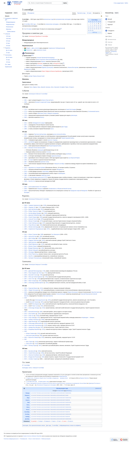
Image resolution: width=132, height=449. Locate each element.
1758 (25, 271)
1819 (25, 221)
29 (90, 30)
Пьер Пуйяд (32, 317)
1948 (25, 250)
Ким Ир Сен (32, 181)
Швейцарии (62, 173)
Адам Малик (32, 321)
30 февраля (47, 421)
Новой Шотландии (71, 109)
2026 (62, 390)
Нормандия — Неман (88, 317)
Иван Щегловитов (48, 296)
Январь (28, 393)
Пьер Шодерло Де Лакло (35, 272)
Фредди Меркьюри (33, 248)
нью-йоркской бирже (74, 157)
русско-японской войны (59, 134)
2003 (25, 351)
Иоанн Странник (33, 234)
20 (100, 27)
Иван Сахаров (32, 280)
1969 (25, 252)
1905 (25, 134)
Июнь (28, 404)
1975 (25, 167)
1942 (42, 227)
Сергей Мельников (34, 353)
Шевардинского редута (39, 123)
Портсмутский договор (40, 134)
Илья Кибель (32, 313)
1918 (25, 140)
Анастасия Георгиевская (35, 325)
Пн (88, 21)
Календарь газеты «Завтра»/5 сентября (33, 367)
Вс (100, 21)
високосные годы (48, 19)
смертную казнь (45, 175)
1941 (25, 147)
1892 (43, 304)
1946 (25, 157)
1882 (25, 126)
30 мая (59, 390)
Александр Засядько (34, 308)
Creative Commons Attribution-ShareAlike (32, 436)
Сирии (31, 159)
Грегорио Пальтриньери (35, 258)
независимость (53, 188)
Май (28, 402)
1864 (43, 215)
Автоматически (112, 39)
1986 (25, 175)
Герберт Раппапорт (34, 319)
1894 (40, 335)
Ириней (43, 87)
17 (94, 27)
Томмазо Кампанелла (34, 205)
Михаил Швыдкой (33, 250)
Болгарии (26, 192)
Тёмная (110, 45)
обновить (68, 390)
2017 (25, 355)
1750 (25, 211)
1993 (25, 331)
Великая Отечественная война (37, 147)
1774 (25, 111)
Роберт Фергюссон (34, 211)
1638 (25, 207)
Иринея (43, 61)
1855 (40, 217)
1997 (25, 339)
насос (52, 128)
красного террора (52, 140)
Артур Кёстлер (33, 236)
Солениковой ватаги (93, 111)
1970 (25, 313)
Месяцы (58, 388)
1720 (43, 271)
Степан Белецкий (60, 294)
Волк (31, 87)
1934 (25, 244)
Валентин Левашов (34, 337)
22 (90, 28)
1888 (25, 229)
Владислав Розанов (34, 357)
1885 (25, 128)
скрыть (15, 12)
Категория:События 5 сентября (38, 93)
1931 (38, 333)
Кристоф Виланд (33, 209)
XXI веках (29, 29)
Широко (110, 33)
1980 (25, 173)
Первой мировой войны (67, 138)
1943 (25, 154)
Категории (25, 425)
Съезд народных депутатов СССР (38, 177)
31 (70, 393)
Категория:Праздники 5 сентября (38, 36)
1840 (45, 213)
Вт (90, 21)
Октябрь (27, 414)
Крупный (110, 24)
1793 (25, 115)
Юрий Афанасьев (33, 244)
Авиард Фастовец (33, 327)
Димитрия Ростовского (94, 383)
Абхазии (59, 188)
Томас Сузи (35, 305)
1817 (25, 219)
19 (98, 27)
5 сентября (27, 365)
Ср (92, 21)
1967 (25, 161)
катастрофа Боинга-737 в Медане (38, 186)
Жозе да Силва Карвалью (36, 276)
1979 (25, 317)
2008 (25, 188)
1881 (25, 225)
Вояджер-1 (60, 169)
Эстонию (48, 152)
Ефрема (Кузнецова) (47, 67)
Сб (98, 21)
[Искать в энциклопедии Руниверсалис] (45, 3)
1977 (25, 169)
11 (96, 25)
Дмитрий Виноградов (34, 271)
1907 (39, 345)
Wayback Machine (84, 378)
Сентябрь (95, 19)
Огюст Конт (32, 278)
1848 (25, 275)
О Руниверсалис (23, 438)
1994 (25, 258)
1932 (43, 357)
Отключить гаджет (111, 52)
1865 (25, 282)
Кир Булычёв (32, 351)
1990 (25, 256)
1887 (41, 302)
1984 (25, 254)
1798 (38, 278)
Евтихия (40, 63)
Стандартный (111, 22)
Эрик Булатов (32, 242)
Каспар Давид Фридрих (35, 213)
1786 (25, 217)
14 (88, 27)
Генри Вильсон (33, 225)
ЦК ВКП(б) (31, 142)
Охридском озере (75, 190)
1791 (25, 215)
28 (88, 30)
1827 (25, 124)
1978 (25, 171)
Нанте (51, 100)
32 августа (70, 421)
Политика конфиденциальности (11, 438)
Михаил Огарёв (33, 221)
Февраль (27, 395)
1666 (25, 102)
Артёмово (68, 154)
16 (92, 27)
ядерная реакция (56, 156)
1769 (41, 275)
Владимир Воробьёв (34, 329)
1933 (25, 242)
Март (28, 397)
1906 (25, 290)
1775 (25, 113)
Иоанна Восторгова (73, 67)
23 (92, 28)
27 (100, 28)
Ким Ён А (31, 256)
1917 (38, 321)
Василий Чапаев (33, 302)
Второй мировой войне (55, 145)
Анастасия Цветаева (31, 335)
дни (64, 388)
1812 (25, 123)
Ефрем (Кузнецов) (73, 292)
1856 (25, 276)
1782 (46, 276)
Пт (96, 21)
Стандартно (111, 30)
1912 (25, 238)
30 (92, 30)
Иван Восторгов (95, 292)
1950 (25, 159)
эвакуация (40, 150)
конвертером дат (63, 376)
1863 (25, 280)
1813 (41, 209)
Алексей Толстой (33, 219)
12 (98, 25)
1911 (38, 317)
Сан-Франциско (55, 234)
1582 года (33, 24)
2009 (25, 190)
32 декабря (34, 421)
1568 (25, 205)
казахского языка (41, 50)
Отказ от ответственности (34, 438)
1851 (49, 300)
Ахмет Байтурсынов (34, 223)
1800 (25, 117)
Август (28, 409)
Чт (94, 21)
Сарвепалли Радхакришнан (36, 229)
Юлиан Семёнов (30, 333)
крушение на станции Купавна (37, 167)
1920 (37, 315)
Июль (28, 407)
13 (100, 25)
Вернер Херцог (33, 246)
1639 (44, 205)
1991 (25, 177)
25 (96, 28)
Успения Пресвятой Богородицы (45, 57)
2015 (42, 244)
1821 (41, 288)
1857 (25, 278)
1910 (43, 308)
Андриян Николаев (34, 240)
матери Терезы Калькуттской (36, 76)
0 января (40, 421)
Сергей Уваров (33, 217)
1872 (25, 223)
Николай (56, 87)
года (66, 388)
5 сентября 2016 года (31, 381)
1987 (25, 323)
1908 (42, 319)
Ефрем (35, 87)
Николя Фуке (45, 100)
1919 (25, 297)
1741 (45, 272)
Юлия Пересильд (33, 254)
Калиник (48, 87)
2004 (43, 240)
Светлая (110, 42)
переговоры (45, 171)
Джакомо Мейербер (34, 215)
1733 (25, 209)
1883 (25, 227)
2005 (25, 186)
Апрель (28, 400)
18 (96, 27)
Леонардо (31, 252)
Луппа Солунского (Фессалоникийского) (46, 59)
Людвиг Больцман (33, 290)
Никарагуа (40, 188)
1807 (39, 280)
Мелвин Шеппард (33, 227)
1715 (39, 207)
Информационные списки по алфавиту (70, 425)
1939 (25, 145)
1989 (41, 234)
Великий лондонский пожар (42, 102)
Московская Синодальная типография (46, 385)
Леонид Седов (32, 345)
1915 (25, 136)
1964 (40, 225)
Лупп (52, 87)
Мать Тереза (29, 341)
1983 (40, 236)
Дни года (48, 425)
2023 (25, 359)
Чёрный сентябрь (59, 163)
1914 (45, 325)
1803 (25, 272)
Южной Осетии (67, 188)
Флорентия (57, 63)
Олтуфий (61, 87)
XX (24, 29)
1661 (25, 100)
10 (94, 25)
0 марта (54, 421)
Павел (67, 87)
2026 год (95, 32)
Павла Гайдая (45, 71)
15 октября (27, 24)
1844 (41, 290)
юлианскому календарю (52, 24)
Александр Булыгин (40, 300)
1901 (41, 305)
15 (90, 27)
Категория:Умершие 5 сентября (38, 264)
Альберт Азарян (33, 359)
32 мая (59, 421)
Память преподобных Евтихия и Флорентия (37, 383)
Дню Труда (64, 126)
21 (88, 28)
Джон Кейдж (32, 238)
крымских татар (44, 161)
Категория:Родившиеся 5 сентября (39, 199)
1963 (25, 308)
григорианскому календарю (63, 19)
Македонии (84, 190)
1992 (39, 238)
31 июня (64, 421)
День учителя (35, 48)
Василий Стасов (33, 275)
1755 (25, 109)
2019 (25, 357)
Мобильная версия (45, 438)
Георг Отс (31, 315)
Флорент (71, 87)
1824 (46, 282)
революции (74, 115)
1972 (25, 163)
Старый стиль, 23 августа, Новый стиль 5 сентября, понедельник (42, 378)
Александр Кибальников (35, 323)
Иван (38, 87)
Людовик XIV (32, 207)
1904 (39, 313)
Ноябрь (28, 416)
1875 (42, 219)
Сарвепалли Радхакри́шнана (56, 48)
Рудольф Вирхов (33, 288)
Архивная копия (64, 378)
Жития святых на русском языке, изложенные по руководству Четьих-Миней (68, 383)
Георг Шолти (29, 343)
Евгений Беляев (33, 311)
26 (98, 28)
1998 (25, 181)
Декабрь (27, 419)
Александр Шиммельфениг (36, 282)
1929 (25, 142)
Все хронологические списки (37, 425)
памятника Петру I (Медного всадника (47, 113)
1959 (42, 353)
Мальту (42, 117)
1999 (25, 345)
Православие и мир (44, 381)
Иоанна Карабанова (56, 71)
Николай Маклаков (86, 294)
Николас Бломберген (34, 355)
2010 (25, 353)
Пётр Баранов (36, 304)
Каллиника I (39, 65)
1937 (43, 223)
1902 (25, 234)
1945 (25, 156)
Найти (65, 3)
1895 (40, 311)
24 (94, 28)
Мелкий (110, 19)
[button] (22, 365)
